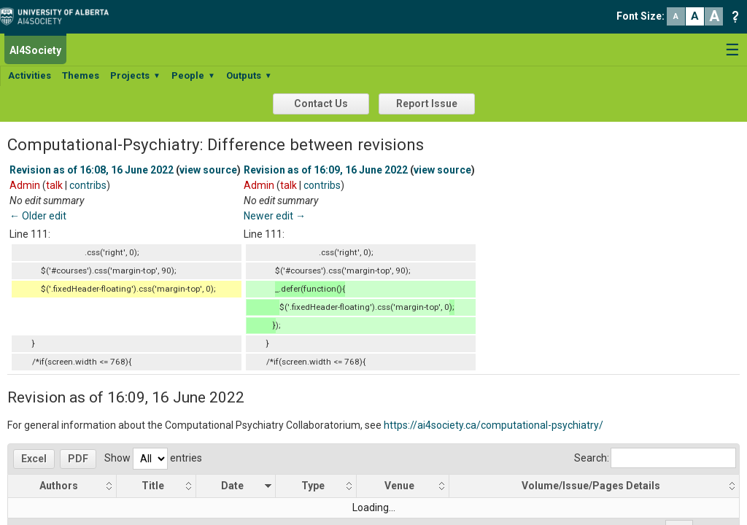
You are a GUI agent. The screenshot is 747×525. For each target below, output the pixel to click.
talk (54, 185)
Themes (80, 75)
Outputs (249, 75)
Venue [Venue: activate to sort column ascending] (399, 485)
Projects (135, 75)
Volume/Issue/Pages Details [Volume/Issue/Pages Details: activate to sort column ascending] (591, 485)
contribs (88, 185)
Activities (29, 75)
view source (208, 170)
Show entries (153, 458)
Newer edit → (275, 216)
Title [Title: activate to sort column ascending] (153, 485)
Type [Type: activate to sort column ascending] (313, 485)
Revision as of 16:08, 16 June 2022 (91, 170)
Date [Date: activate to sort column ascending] (233, 485)
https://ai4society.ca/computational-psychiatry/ (493, 425)
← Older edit (37, 216)
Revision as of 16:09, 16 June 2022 (326, 170)
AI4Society (35, 50)
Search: (655, 458)
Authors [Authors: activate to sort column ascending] (59, 485)
